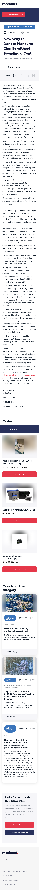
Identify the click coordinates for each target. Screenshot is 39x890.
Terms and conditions (10, 880)
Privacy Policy (7, 875)
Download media (19, 474)
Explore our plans (19, 832)
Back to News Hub (14, 14)
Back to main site (11, 860)
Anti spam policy (8, 884)
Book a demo (19, 824)
